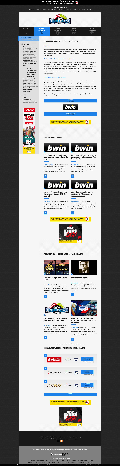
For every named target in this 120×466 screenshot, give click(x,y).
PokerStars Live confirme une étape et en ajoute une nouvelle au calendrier (83, 320)
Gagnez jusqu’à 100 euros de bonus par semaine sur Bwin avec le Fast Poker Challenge (83, 157)
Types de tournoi (31, 74)
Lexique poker (30, 76)
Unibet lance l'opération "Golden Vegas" (55, 278)
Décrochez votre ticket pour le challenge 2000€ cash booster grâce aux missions (82, 194)
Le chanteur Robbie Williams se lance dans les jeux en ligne (55, 319)
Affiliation (62, 439)
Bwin (62, 94)
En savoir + (93, 464)
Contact (77, 439)
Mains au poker (31, 67)
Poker (70, 394)
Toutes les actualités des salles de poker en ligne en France (70, 344)
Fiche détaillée (87, 361)
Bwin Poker (47, 49)
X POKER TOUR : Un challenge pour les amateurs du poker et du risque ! (56, 157)
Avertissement (55, 439)
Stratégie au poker (31, 72)
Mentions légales (45, 439)
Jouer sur (70, 100)
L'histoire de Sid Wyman (80, 278)
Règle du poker (31, 69)
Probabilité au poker (32, 70)
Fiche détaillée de (70, 114)
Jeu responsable (69, 439)
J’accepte (100, 464)
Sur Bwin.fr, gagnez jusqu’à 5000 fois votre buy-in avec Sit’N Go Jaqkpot (55, 194)
